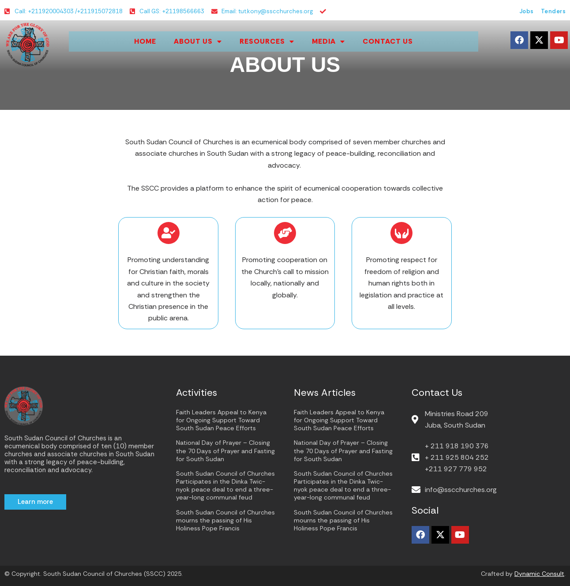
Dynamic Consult (539, 574)
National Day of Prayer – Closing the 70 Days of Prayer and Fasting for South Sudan (225, 450)
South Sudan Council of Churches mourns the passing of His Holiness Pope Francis (225, 520)
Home (145, 41)
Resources (267, 41)
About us (198, 41)
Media (328, 41)
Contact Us (388, 41)
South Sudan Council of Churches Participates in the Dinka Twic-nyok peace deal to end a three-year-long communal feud (225, 486)
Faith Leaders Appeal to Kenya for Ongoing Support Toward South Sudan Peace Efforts (221, 420)
